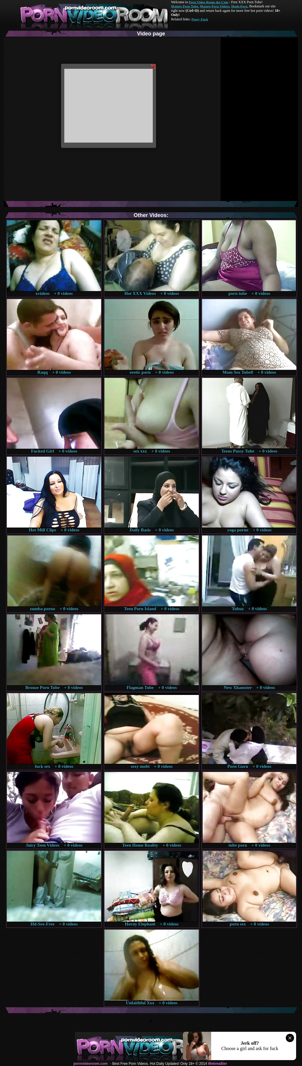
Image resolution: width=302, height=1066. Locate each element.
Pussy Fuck (199, 19)
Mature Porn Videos (214, 6)
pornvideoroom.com (90, 1064)
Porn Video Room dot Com (208, 2)
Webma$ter (217, 1064)
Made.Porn (239, 6)
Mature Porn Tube (184, 6)
